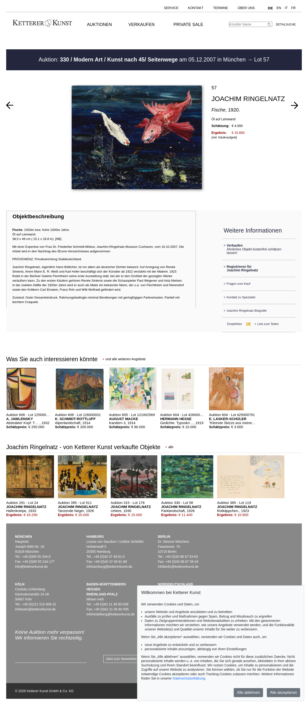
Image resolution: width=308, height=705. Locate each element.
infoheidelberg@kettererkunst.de (110, 614)
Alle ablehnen (248, 692)
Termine (220, 8)
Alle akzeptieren (283, 692)
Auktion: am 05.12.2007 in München (143, 59)
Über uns (246, 8)
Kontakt (196, 8)
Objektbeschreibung (38, 216)
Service (171, 8)
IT (286, 8)
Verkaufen (142, 24)
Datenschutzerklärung (189, 678)
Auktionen (99, 24)
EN (279, 8)
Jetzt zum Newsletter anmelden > (130, 659)
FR (293, 8)
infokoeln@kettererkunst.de (35, 609)
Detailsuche (286, 24)
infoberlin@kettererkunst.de (178, 566)
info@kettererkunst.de (31, 566)
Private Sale (188, 24)
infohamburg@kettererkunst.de (109, 566)
